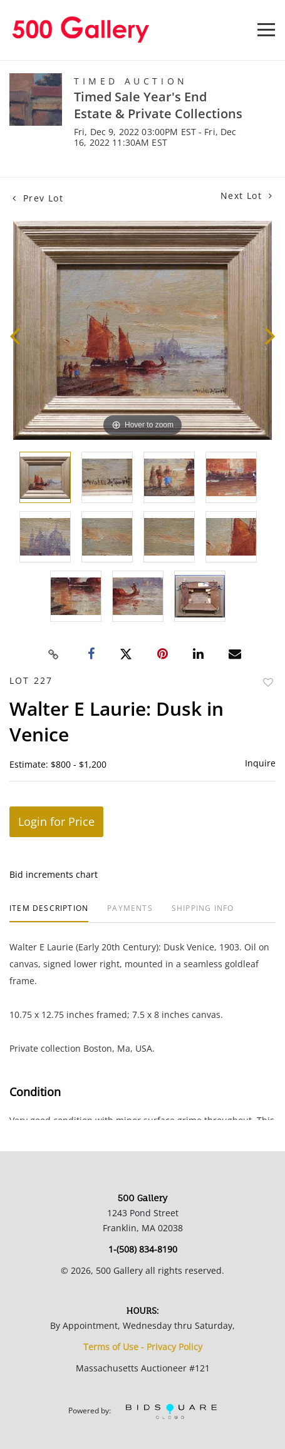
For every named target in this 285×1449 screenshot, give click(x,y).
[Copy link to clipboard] (53, 654)
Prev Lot (38, 198)
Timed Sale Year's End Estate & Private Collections (158, 105)
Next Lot (246, 195)
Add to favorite (268, 682)
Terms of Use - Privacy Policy (142, 1347)
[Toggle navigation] (266, 30)
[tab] (48, 913)
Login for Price (56, 821)
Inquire (260, 763)
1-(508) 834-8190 (142, 1249)
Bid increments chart (53, 874)
